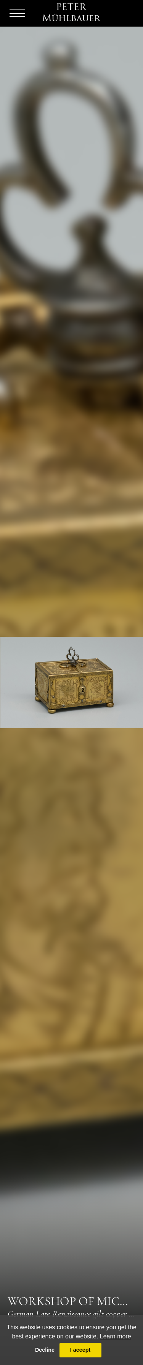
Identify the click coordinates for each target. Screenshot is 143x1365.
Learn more (115, 1336)
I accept (80, 1350)
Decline (45, 1350)
